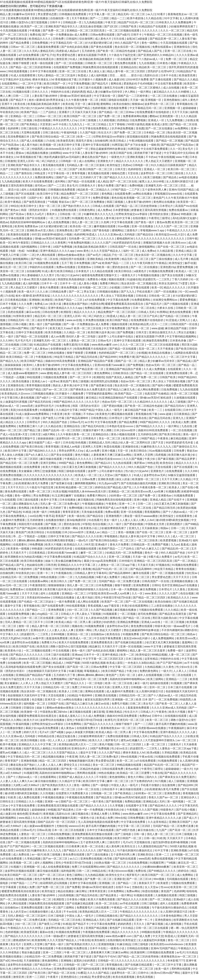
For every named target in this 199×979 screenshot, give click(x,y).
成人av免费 (58, 336)
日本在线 (68, 442)
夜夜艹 (192, 711)
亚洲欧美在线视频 (106, 695)
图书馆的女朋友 (159, 214)
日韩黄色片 (90, 438)
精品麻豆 (94, 646)
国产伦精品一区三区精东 (175, 316)
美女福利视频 (8, 715)
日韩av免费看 (99, 666)
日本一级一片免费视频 (125, 589)
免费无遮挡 (70, 344)
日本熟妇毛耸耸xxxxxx (120, 426)
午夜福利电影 (69, 132)
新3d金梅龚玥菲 (77, 520)
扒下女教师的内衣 (142, 781)
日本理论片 (166, 205)
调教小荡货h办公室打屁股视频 (29, 22)
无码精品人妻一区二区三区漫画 (85, 165)
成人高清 (56, 911)
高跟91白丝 (151, 75)
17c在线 (50, 140)
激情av (17, 479)
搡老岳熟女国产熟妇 (94, 157)
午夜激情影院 (38, 585)
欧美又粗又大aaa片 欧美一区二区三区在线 (76, 328)
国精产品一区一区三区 (70, 617)
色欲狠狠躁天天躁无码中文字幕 (47, 670)
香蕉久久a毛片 (35, 214)
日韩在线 (141, 295)
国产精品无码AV (175, 405)
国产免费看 (73, 887)
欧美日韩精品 (65, 271)
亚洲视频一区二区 (123, 699)
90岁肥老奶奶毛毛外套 (127, 242)
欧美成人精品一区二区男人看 (74, 622)
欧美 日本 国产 (145, 699)
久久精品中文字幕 (67, 409)
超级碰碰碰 (190, 108)
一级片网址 (145, 91)
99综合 (14, 205)
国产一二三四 (56, 185)
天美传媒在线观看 (92, 511)
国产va (96, 263)
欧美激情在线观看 (19, 234)
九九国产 (162, 830)
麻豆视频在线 (86, 499)
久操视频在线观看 (185, 397)
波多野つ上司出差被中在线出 (116, 336)
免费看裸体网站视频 (135, 116)
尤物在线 (61, 825)
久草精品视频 (170, 752)
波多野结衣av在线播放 (26, 642)
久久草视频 (117, 805)
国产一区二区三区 (93, 964)
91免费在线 (63, 405)
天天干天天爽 (170, 479)
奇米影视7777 (175, 960)
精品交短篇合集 (66, 736)
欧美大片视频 (51, 467)
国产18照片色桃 (126, 830)
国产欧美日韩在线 (170, 434)
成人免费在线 (21, 854)
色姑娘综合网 (35, 564)
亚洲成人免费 (99, 813)
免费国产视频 (160, 544)
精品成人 (59, 662)
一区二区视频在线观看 (37, 650)
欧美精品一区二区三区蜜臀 (133, 772)
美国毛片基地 (84, 140)
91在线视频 (54, 532)
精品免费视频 (8, 569)
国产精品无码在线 (87, 356)
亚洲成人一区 (156, 120)
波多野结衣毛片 (45, 405)
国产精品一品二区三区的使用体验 (31, 67)
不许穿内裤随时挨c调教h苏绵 (179, 630)
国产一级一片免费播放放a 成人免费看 (65, 34)
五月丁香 (66, 263)
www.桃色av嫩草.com (105, 344)
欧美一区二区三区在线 (119, 683)
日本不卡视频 (8, 303)
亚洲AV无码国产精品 (78, 108)
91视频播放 (50, 369)
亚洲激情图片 (114, 515)
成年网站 (60, 181)
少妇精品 (71, 695)
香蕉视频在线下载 (146, 413)
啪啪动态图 (119, 173)
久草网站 (115, 813)
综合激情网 (86, 38)
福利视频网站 (29, 246)
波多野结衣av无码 (155, 475)
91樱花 (81, 972)
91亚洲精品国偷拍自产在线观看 (118, 397)
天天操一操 (137, 99)
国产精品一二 (21, 307)
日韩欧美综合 (121, 373)
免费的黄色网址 (45, 177)
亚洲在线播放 (40, 18)
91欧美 (26, 638)
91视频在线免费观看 (161, 271)
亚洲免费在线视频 (11, 475)
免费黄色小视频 (97, 279)
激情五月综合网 (114, 87)
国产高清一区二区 (78, 666)
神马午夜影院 (21, 242)
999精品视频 (159, 654)
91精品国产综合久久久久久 (90, 556)
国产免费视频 (125, 332)
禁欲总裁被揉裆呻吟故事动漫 (108, 148)
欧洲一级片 (40, 511)
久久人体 (43, 291)
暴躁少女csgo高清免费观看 (100, 560)
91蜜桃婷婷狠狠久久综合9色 (91, 589)
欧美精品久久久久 (40, 38)
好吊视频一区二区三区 (94, 287)
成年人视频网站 (44, 862)
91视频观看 (47, 409)
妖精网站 (55, 152)
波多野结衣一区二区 (153, 173)
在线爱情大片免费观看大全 (72, 793)
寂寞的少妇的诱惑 (104, 622)
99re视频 (159, 879)
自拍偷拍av (98, 634)
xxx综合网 (35, 515)
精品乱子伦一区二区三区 (118, 254)
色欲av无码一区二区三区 (161, 365)
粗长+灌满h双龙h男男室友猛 (46, 99)
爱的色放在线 (120, 267)
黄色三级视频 (81, 381)
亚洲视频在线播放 (182, 581)
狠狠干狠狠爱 (21, 63)
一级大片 (166, 670)
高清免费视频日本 (19, 136)
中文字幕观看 (8, 887)
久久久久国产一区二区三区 (172, 226)
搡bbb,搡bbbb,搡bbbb (31, 540)
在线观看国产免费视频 (67, 67)
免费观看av (17, 589)
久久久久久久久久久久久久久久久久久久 (160, 238)
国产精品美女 (104, 797)
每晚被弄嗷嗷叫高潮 (81, 760)
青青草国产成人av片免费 (112, 507)
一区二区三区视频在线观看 (123, 30)
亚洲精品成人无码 (99, 442)
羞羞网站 (188, 642)
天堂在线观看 (163, 467)
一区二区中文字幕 (31, 83)
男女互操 (89, 291)
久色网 (105, 222)
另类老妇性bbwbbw (39, 597)
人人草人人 (180, 670)
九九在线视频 (147, 63)
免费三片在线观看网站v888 (89, 866)
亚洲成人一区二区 (155, 169)
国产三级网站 (83, 230)
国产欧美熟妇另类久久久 (57, 785)
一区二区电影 (32, 418)
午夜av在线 (146, 756)
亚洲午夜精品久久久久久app (57, 250)
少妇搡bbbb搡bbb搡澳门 (157, 866)
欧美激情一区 (29, 711)
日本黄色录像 (178, 340)
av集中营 (39, 638)
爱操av (20, 152)
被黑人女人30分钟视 (152, 181)
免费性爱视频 (101, 197)
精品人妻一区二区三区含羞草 (148, 650)
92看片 (161, 14)
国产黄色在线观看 (102, 46)
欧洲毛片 (110, 719)
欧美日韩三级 (24, 263)
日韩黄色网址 (87, 210)
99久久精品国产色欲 (55, 422)
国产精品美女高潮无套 (173, 613)
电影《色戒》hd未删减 (24, 250)
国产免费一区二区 (54, 30)
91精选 (27, 511)
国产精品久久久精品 (186, 79)
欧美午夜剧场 (135, 18)
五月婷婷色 (89, 50)
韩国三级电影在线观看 (114, 99)
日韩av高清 (43, 830)
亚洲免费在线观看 (19, 18)
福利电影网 (68, 870)
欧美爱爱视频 (168, 540)
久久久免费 (25, 303)
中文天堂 (158, 936)
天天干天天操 (180, 112)
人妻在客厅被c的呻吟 (45, 95)
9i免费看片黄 (127, 356)
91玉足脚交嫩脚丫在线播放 (68, 495)
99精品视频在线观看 (129, 764)
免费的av (144, 715)
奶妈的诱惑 (78, 91)
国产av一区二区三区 (56, 389)
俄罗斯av (140, 462)
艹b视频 (52, 201)
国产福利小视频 (162, 385)
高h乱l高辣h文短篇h (184, 218)
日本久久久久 (40, 91)
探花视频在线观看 (138, 136)
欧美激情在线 (66, 369)
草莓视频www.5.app (152, 230)
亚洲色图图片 (174, 524)
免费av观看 (112, 511)
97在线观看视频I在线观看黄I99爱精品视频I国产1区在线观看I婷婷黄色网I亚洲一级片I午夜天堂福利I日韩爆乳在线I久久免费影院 (76, 1)
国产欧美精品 (29, 124)
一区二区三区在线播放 (164, 95)
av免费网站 (182, 128)
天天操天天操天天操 (84, 112)
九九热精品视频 (94, 22)
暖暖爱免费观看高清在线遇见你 (35, 59)
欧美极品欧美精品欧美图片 (96, 59)
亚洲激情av (85, 267)
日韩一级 (139, 834)
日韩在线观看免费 (112, 768)
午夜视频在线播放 (149, 275)
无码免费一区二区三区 (83, 238)
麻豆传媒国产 (37, 442)
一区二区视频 (127, 613)
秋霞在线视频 (42, 120)
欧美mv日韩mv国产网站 (15, 328)
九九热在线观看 (189, 389)
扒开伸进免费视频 (123, 128)
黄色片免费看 (106, 185)
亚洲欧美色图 (106, 479)
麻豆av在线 (33, 312)
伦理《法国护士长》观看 (35, 197)
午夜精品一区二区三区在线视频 (163, 34)
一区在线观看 (123, 59)
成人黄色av (41, 348)
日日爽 (49, 622)
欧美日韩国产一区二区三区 (80, 116)
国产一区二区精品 (185, 560)
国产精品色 (170, 177)
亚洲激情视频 (29, 760)
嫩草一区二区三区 (91, 552)
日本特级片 (126, 560)
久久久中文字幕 (183, 254)
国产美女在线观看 (173, 275)
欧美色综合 (167, 462)
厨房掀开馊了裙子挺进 (148, 152)
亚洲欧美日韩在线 (169, 483)
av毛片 (179, 556)
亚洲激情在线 (16, 385)
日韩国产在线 (56, 703)
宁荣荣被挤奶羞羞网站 (100, 393)
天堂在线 (133, 173)
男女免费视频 (41, 495)
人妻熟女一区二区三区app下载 (117, 564)
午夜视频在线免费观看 (80, 797)
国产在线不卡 (176, 499)
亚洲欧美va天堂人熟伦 (41, 230)
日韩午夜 (192, 238)
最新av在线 (47, 932)
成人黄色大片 (103, 38)
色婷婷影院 (135, 169)
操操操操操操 (13, 365)
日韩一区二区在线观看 (178, 675)
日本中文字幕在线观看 (44, 71)
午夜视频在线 (44, 356)
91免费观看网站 (141, 299)
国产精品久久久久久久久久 (27, 654)
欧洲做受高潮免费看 (155, 340)
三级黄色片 (131, 230)
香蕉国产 (61, 515)
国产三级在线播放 (162, 258)
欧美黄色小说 (89, 528)
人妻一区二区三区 (179, 654)
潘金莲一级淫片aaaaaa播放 (141, 515)
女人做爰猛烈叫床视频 (14, 401)
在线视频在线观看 (86, 548)
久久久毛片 (93, 401)
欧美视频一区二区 (21, 862)
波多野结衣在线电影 (20, 964)
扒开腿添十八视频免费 (93, 79)
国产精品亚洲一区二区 (164, 38)
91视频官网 (31, 772)
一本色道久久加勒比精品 (140, 662)
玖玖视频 (84, 344)
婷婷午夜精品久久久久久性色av (32, 968)
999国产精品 (67, 462)
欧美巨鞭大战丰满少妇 (102, 332)
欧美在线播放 (21, 381)
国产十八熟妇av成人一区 (148, 59)
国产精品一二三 (36, 609)
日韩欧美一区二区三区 (99, 63)
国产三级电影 (123, 834)
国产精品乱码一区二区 (176, 548)
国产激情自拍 (24, 173)
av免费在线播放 (23, 238)
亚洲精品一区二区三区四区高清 (85, 30)
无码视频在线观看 (178, 879)
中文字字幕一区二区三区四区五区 (103, 658)
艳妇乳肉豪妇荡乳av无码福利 (62, 157)
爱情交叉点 (71, 764)
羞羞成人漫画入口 (43, 169)
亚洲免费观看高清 (102, 642)
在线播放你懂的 (55, 520)
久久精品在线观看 (103, 271)
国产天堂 (158, 442)
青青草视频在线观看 (38, 385)
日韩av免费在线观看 (103, 34)
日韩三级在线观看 (28, 499)
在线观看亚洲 (34, 589)
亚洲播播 (91, 352)
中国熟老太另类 (155, 524)
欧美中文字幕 (49, 499)
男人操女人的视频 (13, 454)
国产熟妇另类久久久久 (77, 205)
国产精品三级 (32, 430)
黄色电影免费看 (118, 108)
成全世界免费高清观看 (51, 320)
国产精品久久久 (75, 683)
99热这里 (40, 173)
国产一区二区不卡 (81, 377)
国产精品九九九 (10, 360)
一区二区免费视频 (167, 699)
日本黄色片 (83, 271)
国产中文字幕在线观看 (40, 948)
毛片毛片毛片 (23, 340)
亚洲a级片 (185, 540)
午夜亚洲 (57, 413)
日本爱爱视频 (121, 210)
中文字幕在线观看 (122, 222)
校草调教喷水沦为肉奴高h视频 (24, 556)
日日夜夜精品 (182, 413)
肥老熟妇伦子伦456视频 (138, 83)
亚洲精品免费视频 (128, 622)
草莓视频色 (111, 536)
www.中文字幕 (72, 152)
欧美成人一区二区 (187, 271)
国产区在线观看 (26, 193)
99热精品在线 (46, 736)
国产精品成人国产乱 (150, 50)
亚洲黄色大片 (105, 161)
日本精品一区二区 (154, 132)
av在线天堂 (23, 850)
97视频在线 (163, 564)
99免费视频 (36, 544)
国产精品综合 (145, 234)
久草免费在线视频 (94, 320)
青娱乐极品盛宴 (31, 952)
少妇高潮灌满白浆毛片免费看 (31, 483)
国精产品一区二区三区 (75, 801)
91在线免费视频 (138, 862)
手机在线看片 (145, 291)
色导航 (108, 858)
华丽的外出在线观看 (42, 267)
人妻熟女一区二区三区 (82, 340)
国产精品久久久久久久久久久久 (123, 177)
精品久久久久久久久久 (130, 161)
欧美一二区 (127, 654)
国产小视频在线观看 (176, 303)
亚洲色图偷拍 (172, 99)
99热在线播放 (56, 352)
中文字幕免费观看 (115, 328)
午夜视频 (35, 30)
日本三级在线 (134, 658)
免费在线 (35, 34)
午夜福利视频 (21, 724)
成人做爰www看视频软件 (23, 373)
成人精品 (102, 181)
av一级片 (37, 854)
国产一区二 (75, 291)
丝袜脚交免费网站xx (165, 299)
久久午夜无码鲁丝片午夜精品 (150, 263)
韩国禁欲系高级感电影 (72, 279)
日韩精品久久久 (41, 242)
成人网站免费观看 (148, 389)
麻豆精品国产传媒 (176, 328)
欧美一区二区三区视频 (184, 393)
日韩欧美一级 (102, 267)
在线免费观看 (174, 471)
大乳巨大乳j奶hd (10, 638)
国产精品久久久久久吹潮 (87, 536)
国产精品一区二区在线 (45, 258)
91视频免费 (173, 491)
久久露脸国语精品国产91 (153, 846)
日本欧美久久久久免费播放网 (174, 22)
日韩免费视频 (40, 42)
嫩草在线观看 (141, 573)
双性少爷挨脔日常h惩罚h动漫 (113, 597)
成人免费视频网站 (164, 638)
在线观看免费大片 (49, 528)
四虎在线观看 (16, 312)
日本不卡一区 (49, 283)
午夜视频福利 (176, 728)
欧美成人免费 (181, 422)
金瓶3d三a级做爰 (137, 38)
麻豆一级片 (141, 683)
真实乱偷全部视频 (91, 26)
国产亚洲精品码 (187, 813)
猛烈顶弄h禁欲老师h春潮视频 (171, 842)
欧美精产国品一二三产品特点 (39, 112)
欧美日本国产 (29, 838)
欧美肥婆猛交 (21, 809)
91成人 (73, 59)
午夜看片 (53, 976)
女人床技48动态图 (97, 617)
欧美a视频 (153, 752)
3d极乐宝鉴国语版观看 (182, 475)
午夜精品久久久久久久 (78, 458)
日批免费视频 (138, 120)
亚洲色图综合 (69, 976)
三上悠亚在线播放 (162, 605)
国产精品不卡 (18, 99)
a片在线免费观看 (29, 55)
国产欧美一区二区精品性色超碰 (116, 50)
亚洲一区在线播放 (142, 226)
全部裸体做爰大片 (61, 348)
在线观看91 (20, 544)
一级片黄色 (97, 801)
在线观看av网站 (39, 581)
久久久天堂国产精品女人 (106, 250)
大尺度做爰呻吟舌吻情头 (160, 740)
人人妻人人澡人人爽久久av (17, 781)
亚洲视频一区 (153, 99)
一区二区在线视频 (181, 430)
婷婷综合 (100, 487)
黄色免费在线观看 (125, 63)
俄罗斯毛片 (112, 740)
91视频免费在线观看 (64, 210)
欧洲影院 (48, 299)
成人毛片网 (182, 258)
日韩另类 (50, 564)
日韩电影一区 (68, 161)
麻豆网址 (82, 891)
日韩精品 (21, 801)
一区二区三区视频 (174, 622)
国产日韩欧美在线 (136, 418)
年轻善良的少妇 (10, 112)
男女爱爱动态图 (48, 14)
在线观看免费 (123, 193)
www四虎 (27, 405)
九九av (175, 544)
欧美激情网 (113, 258)
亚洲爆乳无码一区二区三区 (162, 185)
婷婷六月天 (31, 732)
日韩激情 (10, 161)
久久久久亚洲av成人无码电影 (118, 234)
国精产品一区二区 (67, 177)
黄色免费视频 (69, 287)
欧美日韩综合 (124, 271)
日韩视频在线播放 (108, 291)
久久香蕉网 (59, 242)
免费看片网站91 (110, 283)
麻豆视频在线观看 (81, 711)
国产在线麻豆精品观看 (129, 642)
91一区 (194, 279)
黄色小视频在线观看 (123, 434)
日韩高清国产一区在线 (123, 246)
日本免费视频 (82, 263)
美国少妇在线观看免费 (24, 409)
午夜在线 (157, 772)
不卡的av (151, 157)
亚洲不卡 (7, 103)
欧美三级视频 (152, 177)
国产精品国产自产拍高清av (178, 144)
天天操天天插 (145, 564)
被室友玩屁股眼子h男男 (92, 55)
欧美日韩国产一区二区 (128, 838)
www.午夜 (182, 157)
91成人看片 (49, 271)
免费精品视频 (93, 307)
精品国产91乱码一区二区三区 (136, 22)
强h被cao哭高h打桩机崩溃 (76, 95)
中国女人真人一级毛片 (109, 409)
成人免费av (104, 210)
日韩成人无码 (146, 312)
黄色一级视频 (126, 532)
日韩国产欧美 (128, 26)
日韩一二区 (28, 254)
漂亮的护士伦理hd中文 (161, 71)
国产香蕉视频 (42, 569)
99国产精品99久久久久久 (69, 401)
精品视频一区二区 (40, 899)
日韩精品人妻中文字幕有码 (91, 573)
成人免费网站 (185, 874)
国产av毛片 (94, 254)
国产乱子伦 (48, 55)
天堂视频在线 (142, 842)
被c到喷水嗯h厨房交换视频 (173, 520)
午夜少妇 (150, 458)
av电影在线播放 (188, 177)
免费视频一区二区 (19, 148)
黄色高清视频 (145, 976)
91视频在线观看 (144, 895)
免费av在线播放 (66, 267)
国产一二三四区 (100, 18)
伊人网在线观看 (46, 254)
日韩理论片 (34, 422)
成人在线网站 (87, 161)
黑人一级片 (7, 336)
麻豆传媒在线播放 (46, 781)
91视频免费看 (131, 634)
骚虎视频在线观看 (11, 467)
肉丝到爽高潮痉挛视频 (60, 540)
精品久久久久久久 (175, 287)
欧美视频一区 (48, 144)
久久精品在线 (154, 18)
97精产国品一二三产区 (126, 189)
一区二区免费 (13, 732)
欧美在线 (20, 103)
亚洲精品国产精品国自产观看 (96, 360)
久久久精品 (172, 609)
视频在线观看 (117, 279)
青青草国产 (12, 760)
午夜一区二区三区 (75, 952)
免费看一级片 (175, 650)
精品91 (4, 589)
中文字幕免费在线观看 (58, 556)
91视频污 (16, 866)
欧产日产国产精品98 (24, 528)
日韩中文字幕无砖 (59, 536)
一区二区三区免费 (59, 218)
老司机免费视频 (148, 613)
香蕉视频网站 (152, 511)
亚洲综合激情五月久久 (163, 332)
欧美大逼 (56, 303)
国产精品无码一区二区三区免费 (19, 462)
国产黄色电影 (101, 230)
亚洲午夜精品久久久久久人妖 (178, 732)
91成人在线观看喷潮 (23, 75)
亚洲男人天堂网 (92, 446)
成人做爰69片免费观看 (120, 691)
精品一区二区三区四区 (53, 760)
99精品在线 (99, 870)
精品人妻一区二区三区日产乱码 (139, 316)
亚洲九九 (178, 418)
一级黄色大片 (117, 157)
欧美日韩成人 (118, 140)
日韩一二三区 (21, 95)
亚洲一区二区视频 (120, 556)
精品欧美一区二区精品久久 (94, 189)
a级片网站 (49, 434)
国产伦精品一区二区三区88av (117, 112)
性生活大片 (105, 132)
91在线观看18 (61, 748)
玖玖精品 (85, 764)
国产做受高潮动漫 (16, 38)
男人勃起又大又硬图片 (159, 161)
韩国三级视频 (115, 201)
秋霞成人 (83, 75)
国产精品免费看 (20, 42)
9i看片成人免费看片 (160, 556)
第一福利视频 (175, 801)
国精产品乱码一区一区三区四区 (62, 430)
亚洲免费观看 (141, 585)
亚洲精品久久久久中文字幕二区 (77, 564)
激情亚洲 (62, 59)
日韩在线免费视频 (59, 834)
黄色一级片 (36, 324)
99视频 (20, 87)
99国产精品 (87, 409)
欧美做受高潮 (187, 75)
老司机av (41, 185)
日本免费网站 (73, 724)
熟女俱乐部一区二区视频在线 (133, 46)
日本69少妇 (12, 197)
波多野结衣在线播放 (52, 719)
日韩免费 (59, 38)
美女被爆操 (25, 471)
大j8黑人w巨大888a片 (26, 785)
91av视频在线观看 (160, 450)
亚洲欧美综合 (145, 854)
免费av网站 (133, 891)
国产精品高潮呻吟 (77, 418)
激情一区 (24, 626)
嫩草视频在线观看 (105, 226)
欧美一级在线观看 (43, 63)
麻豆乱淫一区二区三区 (14, 267)
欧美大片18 (31, 719)
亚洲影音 (119, 879)
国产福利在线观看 (125, 858)
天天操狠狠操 (32, 960)
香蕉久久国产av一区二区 (163, 797)
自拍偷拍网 (101, 140)
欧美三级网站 (155, 679)
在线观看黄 (175, 369)
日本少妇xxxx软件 (125, 430)
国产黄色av (12, 210)
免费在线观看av (162, 46)
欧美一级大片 (27, 291)
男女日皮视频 (186, 332)
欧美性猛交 (114, 165)
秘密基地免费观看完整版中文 (100, 275)
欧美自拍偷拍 (122, 103)
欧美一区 (5, 242)
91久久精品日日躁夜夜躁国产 (169, 165)
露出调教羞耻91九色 (25, 503)
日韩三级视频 (149, 903)
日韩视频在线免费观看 (73, 14)
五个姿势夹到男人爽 (154, 189)
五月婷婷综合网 (148, 434)
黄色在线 (116, 197)
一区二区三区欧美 (147, 540)
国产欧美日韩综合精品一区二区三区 (54, 136)
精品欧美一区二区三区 (153, 67)
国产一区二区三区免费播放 (88, 201)
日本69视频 (58, 634)
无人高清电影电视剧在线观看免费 (21, 666)
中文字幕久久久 (10, 634)
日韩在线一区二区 (70, 214)
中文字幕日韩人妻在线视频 (18, 397)
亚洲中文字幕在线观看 (96, 144)
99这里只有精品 (20, 169)
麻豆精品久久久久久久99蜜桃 (172, 91)
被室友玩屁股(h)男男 (98, 699)
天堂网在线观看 (31, 132)
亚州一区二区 (157, 687)
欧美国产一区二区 (32, 26)
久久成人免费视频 (154, 369)
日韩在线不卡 (110, 789)
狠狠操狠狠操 (56, 585)
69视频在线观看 (151, 932)
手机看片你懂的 (150, 785)
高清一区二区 (147, 348)
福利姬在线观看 (159, 683)
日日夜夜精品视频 (16, 299)
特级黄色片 (167, 809)
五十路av (24, 279)
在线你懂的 (140, 218)
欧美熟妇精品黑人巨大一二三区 (149, 324)
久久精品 (186, 479)
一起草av (53, 381)
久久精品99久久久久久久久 (151, 401)
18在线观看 (102, 907)
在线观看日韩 (173, 409)
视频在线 (78, 626)
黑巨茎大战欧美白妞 (43, 279)
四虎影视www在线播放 (152, 728)
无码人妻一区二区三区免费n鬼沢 (60, 503)
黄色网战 (107, 193)
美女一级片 (111, 520)
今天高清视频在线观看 (14, 30)
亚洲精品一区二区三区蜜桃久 (144, 87)
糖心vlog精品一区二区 (45, 613)
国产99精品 (192, 524)
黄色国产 (158, 197)
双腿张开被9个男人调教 (98, 430)
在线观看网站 (10, 83)
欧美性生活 (129, 846)
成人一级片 (54, 442)
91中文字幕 (171, 18)
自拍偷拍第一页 (60, 18)
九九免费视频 (174, 120)
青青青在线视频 (186, 569)
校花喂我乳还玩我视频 (105, 381)
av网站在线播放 (143, 193)
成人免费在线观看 (29, 797)
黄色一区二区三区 (179, 940)
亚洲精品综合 (72, 426)
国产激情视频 (114, 801)
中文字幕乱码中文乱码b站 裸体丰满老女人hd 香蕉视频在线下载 (39, 79)
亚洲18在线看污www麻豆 (110, 365)
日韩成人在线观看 (103, 205)
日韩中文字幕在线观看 (136, 287)
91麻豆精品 (124, 944)
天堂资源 (45, 124)
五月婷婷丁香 (58, 507)
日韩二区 (136, 703)
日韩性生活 (7, 801)
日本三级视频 (88, 120)
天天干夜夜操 (80, 18)
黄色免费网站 (102, 373)
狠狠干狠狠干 (124, 724)
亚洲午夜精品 (110, 654)
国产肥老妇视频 (113, 405)
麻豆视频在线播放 (125, 609)
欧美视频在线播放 (11, 956)
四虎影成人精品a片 (68, 50)
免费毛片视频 (120, 703)
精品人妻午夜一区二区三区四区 (126, 71)
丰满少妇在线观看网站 (135, 605)
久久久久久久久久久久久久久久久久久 (75, 295)
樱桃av (153, 116)
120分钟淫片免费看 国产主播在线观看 (148, 79)
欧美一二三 (84, 136)
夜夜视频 (49, 813)
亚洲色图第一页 (169, 116)
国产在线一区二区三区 (171, 246)
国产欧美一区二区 (138, 328)
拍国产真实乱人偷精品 (120, 377)
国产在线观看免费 (53, 605)
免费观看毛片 (85, 907)
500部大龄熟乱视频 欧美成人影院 (148, 124)
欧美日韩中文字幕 (69, 144)
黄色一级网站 (150, 42)
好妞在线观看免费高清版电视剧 (42, 479)
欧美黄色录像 (40, 507)
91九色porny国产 (109, 483)
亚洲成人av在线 (151, 622)
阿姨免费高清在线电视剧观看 (101, 67)
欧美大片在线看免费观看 (38, 181)
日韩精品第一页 (72, 22)
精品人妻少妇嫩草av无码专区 (18, 14)
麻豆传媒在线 (146, 830)
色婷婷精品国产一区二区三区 (117, 352)
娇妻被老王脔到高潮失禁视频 (149, 210)
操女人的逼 (123, 479)
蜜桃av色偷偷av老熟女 (72, 254)
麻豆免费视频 (148, 589)
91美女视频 (60, 491)
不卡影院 (102, 777)
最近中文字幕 (88, 752)
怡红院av (192, 573)
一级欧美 (153, 144)
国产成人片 (190, 817)
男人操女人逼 (97, 71)
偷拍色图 (22, 813)
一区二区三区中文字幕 (182, 356)
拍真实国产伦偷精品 (157, 393)
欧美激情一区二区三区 (146, 479)
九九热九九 (76, 124)
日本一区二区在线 (144, 307)
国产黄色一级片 (145, 222)
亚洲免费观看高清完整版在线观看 (58, 805)
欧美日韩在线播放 (32, 560)
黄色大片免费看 (120, 544)
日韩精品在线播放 (63, 597)
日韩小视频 (20, 324)
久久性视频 (47, 793)
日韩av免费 (89, 479)
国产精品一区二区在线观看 (32, 336)
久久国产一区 (80, 148)
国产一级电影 (101, 785)
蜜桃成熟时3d (125, 238)
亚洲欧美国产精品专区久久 (62, 26)
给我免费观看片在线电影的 (153, 112)
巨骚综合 (29, 707)
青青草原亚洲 (71, 511)
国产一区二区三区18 (52, 874)
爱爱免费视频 (185, 267)
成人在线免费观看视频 (56, 866)
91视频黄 (77, 218)
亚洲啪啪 (35, 299)
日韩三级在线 (29, 128)
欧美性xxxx (179, 242)
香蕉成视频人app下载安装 (104, 605)
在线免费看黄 (32, 467)
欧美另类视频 (53, 332)
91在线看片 (95, 520)
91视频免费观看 (184, 495)
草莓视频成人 (92, 670)
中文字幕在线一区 (105, 95)
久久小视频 (36, 801)
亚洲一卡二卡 (127, 503)
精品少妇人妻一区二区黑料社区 (131, 442)
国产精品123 (103, 462)
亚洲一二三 (163, 854)
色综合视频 (99, 524)
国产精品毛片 (100, 83)
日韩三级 (26, 344)
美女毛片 (188, 148)
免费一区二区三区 (177, 59)
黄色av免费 (163, 222)
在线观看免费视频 (19, 613)
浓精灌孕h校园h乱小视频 (57, 234)
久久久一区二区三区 (173, 30)
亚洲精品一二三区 (177, 679)
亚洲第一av (52, 801)
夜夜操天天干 (147, 883)
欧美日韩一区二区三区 (182, 169)
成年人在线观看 (50, 593)
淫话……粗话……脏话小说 (126, 75)
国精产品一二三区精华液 (133, 95)
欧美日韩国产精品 (118, 320)
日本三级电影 (56, 915)
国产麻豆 (122, 185)
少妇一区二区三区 (77, 609)
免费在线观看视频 (118, 736)
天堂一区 (80, 103)
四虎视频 (161, 454)
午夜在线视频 (166, 157)
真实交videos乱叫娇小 (137, 638)
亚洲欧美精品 (95, 258)
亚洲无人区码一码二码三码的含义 (38, 161)
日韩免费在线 (99, 418)
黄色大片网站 (136, 777)
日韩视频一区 (139, 687)
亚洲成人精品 (184, 250)
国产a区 (5, 960)
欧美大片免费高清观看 (102, 899)
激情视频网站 (147, 246)
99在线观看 (34, 377)
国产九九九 (128, 291)
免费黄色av (31, 226)
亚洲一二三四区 (53, 952)
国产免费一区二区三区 (128, 132)
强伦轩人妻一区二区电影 (81, 336)
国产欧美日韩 (37, 972)
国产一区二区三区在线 (124, 181)
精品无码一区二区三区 (132, 14)
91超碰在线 (134, 279)
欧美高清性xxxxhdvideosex (167, 944)
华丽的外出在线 (60, 91)
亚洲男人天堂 (120, 687)
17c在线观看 (7, 499)
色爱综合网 (97, 303)
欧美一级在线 (77, 515)
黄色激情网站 (117, 777)
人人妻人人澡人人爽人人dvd (137, 520)
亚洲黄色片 (157, 471)
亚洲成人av (39, 381)
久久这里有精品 (158, 821)
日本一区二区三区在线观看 (38, 617)
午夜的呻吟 (25, 569)
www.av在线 (73, 320)
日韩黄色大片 (87, 185)
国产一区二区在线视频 (70, 63)
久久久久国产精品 (110, 752)
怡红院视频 (15, 768)
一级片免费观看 (66, 601)
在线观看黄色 (184, 515)
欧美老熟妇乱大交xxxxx (16, 393)
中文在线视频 (61, 650)
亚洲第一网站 (70, 528)
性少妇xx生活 (184, 666)
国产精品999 (186, 785)
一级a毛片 (82, 540)
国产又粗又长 (75, 927)
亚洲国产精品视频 (97, 927)
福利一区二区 (131, 250)
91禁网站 (162, 312)
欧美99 (19, 226)
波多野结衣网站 (78, 740)
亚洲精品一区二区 (119, 491)
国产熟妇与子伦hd (105, 956)
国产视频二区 (53, 524)
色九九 (89, 218)
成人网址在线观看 (88, 601)
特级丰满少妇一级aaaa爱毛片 (173, 626)
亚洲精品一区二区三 (23, 116)
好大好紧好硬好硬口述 (99, 42)
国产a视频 (57, 732)
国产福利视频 (53, 324)
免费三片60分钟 (82, 687)
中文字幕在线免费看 (146, 732)
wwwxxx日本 (76, 825)
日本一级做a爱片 (56, 936)
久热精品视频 (153, 666)
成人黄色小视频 (88, 283)
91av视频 (124, 226)
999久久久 (164, 536)
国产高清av (17, 214)
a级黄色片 (140, 271)
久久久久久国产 (102, 242)
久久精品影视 (165, 250)
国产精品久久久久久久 (113, 467)
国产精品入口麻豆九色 (122, 389)
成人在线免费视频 (59, 222)
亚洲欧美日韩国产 (180, 821)
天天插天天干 (18, 552)
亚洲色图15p (167, 267)
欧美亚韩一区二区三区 (185, 222)
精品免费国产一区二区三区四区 (80, 193)
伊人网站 (130, 91)
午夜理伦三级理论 (159, 218)
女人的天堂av (19, 911)
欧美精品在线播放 (159, 352)
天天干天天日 (16, 487)
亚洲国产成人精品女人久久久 (76, 777)
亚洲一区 (51, 907)
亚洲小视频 (109, 450)
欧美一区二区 (125, 760)
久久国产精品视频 (102, 609)
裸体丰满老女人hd (134, 752)
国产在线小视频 (186, 809)
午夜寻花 (48, 515)
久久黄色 (180, 589)
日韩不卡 (55, 22)
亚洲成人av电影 (71, 446)
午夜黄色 (163, 438)
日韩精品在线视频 (138, 948)
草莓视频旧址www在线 (168, 193)
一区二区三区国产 (67, 169)
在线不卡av (123, 887)
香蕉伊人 (52, 214)
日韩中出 (157, 715)
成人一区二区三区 (183, 536)
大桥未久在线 (165, 307)
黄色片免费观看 (50, 287)
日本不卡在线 (168, 75)
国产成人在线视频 (32, 140)
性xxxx (165, 887)
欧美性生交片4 (115, 874)
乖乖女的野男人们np (65, 120)
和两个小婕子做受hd (39, 87)
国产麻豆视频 (166, 458)
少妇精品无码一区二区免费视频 (123, 552)
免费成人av (41, 303)
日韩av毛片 (105, 340)
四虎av (127, 165)
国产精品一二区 (127, 883)
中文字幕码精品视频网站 (182, 336)
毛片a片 (44, 732)
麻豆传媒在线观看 (51, 458)
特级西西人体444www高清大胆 (51, 148)
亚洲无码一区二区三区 (131, 719)
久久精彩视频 (107, 120)
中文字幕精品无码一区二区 (67, 42)
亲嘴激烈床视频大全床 (157, 242)
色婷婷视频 (99, 108)
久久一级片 (115, 524)
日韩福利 (72, 38)
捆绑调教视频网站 (86, 483)
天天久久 (139, 923)
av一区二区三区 (187, 740)
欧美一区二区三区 (158, 719)
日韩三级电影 (140, 944)
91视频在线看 (21, 91)
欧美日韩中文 (29, 205)
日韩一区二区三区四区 (128, 744)
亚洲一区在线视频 (131, 511)
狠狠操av (137, 103)
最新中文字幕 (13, 605)
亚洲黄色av (165, 495)
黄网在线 (116, 83)
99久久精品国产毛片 (127, 42)
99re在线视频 (129, 756)
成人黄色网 (113, 846)
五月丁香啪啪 (117, 124)
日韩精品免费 (58, 291)
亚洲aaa (77, 654)
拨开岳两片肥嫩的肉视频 (171, 724)
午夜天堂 (111, 22)
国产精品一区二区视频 (19, 120)
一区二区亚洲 (32, 369)
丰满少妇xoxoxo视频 (121, 870)
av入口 (151, 14)
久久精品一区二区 (75, 332)
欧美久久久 (96, 740)
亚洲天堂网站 (48, 462)
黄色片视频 (82, 454)
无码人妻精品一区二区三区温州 (56, 75)
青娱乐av (65, 201)
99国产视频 (73, 662)
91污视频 (161, 781)
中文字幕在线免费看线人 (95, 128)
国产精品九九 (106, 850)
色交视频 (37, 699)
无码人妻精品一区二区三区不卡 (71, 197)
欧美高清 (43, 646)
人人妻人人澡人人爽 (61, 630)
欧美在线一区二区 (81, 226)
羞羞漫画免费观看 (48, 46)
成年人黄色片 (190, 99)
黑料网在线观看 (87, 772)
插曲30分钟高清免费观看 (60, 360)
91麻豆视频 (76, 670)
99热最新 (187, 214)
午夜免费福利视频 (79, 242)
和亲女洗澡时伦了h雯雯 (173, 283)
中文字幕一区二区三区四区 (126, 666)
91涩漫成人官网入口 (178, 320)
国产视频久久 (123, 475)
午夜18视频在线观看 (141, 140)
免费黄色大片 (8, 540)
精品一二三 (118, 18)
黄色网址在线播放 (164, 201)
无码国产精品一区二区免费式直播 (119, 581)
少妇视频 (115, 287)
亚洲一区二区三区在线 (178, 50)
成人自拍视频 (171, 87)
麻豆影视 (93, 103)
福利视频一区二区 (35, 703)
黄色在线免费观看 (180, 312)
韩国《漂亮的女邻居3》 (36, 210)
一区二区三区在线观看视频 (163, 344)
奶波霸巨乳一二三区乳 (156, 279)
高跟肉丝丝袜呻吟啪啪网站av (28, 222)
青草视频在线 (185, 103)
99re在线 (120, 817)
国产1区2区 (111, 26)
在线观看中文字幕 (137, 805)
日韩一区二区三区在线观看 (152, 927)
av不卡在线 (60, 124)
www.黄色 (83, 250)
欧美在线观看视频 (124, 976)
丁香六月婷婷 (180, 279)
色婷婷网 (13, 128)
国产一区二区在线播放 (159, 128)
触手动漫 (190, 263)
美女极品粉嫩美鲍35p (68, 560)
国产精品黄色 (65, 809)
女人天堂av (106, 475)
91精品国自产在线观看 (153, 26)
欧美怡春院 (99, 940)
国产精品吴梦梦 (186, 458)
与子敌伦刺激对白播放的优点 (135, 850)
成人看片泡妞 (29, 144)
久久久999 (6, 340)
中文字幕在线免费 (118, 299)
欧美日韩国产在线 (121, 152)
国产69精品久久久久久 (150, 426)
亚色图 (140, 128)
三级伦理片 (114, 842)
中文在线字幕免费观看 (169, 83)
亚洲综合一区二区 (78, 634)
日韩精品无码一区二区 (22, 320)
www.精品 (24, 817)
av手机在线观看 (130, 903)
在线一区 (45, 740)
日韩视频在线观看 (64, 87)
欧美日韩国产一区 (55, 83)
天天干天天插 (30, 593)
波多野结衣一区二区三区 (159, 103)
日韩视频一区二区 (102, 793)
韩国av (164, 528)
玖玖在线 (119, 38)
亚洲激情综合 (182, 46)
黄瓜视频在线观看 (54, 165)
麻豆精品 (92, 397)
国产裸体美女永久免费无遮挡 (88, 389)
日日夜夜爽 (73, 846)
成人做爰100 (116, 79)
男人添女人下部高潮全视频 (117, 295)
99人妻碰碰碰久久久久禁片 (38, 275)
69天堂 (36, 234)
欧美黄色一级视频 (19, 548)
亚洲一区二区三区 (177, 532)
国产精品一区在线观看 (82, 181)
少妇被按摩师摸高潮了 (182, 26)
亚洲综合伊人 (39, 630)
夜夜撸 (6, 528)
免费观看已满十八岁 (31, 426)
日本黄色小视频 (167, 63)
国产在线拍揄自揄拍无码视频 (139, 483)
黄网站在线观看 (95, 691)
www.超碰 (157, 328)
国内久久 (152, 777)
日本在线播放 (67, 499)
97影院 (86, 524)
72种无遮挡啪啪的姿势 (67, 569)
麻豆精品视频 (179, 438)
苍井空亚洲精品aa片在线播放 (180, 585)
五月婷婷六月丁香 (91, 177)
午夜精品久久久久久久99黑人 (26, 927)
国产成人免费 (142, 936)
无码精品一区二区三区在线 (64, 919)
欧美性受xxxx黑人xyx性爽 (148, 491)
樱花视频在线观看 (122, 413)
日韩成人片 (68, 613)
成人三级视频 (178, 401)
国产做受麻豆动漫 (102, 385)
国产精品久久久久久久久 (151, 356)
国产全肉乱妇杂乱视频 (75, 46)
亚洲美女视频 (13, 748)
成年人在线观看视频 (33, 189)
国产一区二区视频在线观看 (168, 573)
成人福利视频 (99, 75)
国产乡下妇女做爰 (136, 144)
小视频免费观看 (65, 838)
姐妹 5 (49, 560)
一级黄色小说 (86, 817)
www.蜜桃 (46, 373)
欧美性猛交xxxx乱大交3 (170, 234)
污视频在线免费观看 (55, 377)
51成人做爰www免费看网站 (33, 413)
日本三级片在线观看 (90, 87)
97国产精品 (39, 307)
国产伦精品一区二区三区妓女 (36, 601)
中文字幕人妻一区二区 (102, 14)
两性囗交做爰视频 (45, 471)
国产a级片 (123, 34)
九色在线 (187, 426)
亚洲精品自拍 (129, 67)
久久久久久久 (150, 30)
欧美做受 (163, 883)
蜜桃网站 (106, 103)
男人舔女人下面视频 (89, 613)
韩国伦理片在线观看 (73, 258)
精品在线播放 (54, 108)
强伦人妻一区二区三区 (86, 222)
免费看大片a (49, 642)
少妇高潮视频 (66, 895)
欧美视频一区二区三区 (138, 197)
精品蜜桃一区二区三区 (79, 487)
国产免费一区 (147, 495)
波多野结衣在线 (55, 927)
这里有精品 (151, 658)
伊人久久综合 (35, 679)
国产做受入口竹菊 (54, 418)
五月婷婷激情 (35, 520)
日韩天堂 (121, 169)
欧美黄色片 (103, 413)
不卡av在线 (70, 911)
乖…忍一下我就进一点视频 (29, 536)
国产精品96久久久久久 (43, 450)
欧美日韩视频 (29, 740)
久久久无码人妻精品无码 (39, 50)
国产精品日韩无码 (165, 507)
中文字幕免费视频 (79, 83)
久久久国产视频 (133, 458)
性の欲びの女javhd (33, 108)
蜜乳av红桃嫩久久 (132, 740)
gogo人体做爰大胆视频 (80, 732)
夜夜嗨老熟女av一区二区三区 (119, 728)
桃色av (4, 222)
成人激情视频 (173, 923)
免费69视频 (136, 185)
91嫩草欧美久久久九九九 (99, 214)
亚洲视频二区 (107, 883)
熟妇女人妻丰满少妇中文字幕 (113, 218)
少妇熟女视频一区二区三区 (110, 862)
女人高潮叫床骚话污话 (180, 181)
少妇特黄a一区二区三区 (123, 495)
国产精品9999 (108, 356)
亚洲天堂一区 (53, 699)
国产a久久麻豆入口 (37, 454)
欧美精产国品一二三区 (116, 263)
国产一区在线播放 (166, 291)
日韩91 (156, 585)
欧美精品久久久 (74, 544)
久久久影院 (47, 838)
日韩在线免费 (50, 312)
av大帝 (89, 422)
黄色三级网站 (75, 874)
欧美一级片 (162, 968)
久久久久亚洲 (41, 817)
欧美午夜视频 (8, 744)
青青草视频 (79, 173)
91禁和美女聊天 (23, 316)
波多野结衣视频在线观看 (20, 870)
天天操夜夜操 (150, 528)
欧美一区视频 (73, 413)
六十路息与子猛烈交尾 (123, 55)
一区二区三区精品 (96, 124)
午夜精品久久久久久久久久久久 (58, 128)
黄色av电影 (132, 768)
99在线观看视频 (18, 71)
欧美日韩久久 (59, 581)
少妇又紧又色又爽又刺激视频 (79, 467)
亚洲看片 (65, 112)
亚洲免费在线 (64, 230)
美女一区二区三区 (50, 205)
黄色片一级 (152, 552)
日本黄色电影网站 (171, 915)
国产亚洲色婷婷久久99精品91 (156, 55)
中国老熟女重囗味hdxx (54, 711)
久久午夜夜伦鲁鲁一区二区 (82, 99)
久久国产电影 (88, 132)
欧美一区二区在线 (93, 846)
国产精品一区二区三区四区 (149, 597)
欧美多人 (175, 487)
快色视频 (81, 442)
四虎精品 (122, 120)
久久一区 (175, 148)
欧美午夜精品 (13, 201)
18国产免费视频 (63, 246)
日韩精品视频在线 (107, 915)
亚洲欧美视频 (135, 157)
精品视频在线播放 (37, 152)
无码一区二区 (127, 675)
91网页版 (117, 144)
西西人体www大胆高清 (24, 658)
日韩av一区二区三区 (23, 46)
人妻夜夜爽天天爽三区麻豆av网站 (112, 454)
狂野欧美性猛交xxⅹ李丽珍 (109, 136)
